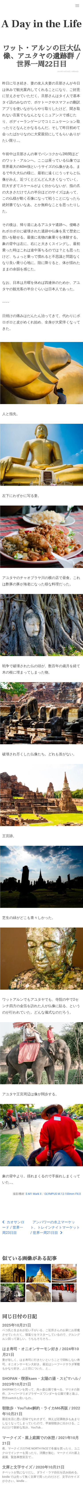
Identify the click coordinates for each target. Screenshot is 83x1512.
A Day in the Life (41, 24)
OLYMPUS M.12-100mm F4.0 (62, 1193)
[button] (77, 5)
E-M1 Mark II (33, 1193)
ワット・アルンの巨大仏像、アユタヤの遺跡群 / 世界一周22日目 (41, 56)
